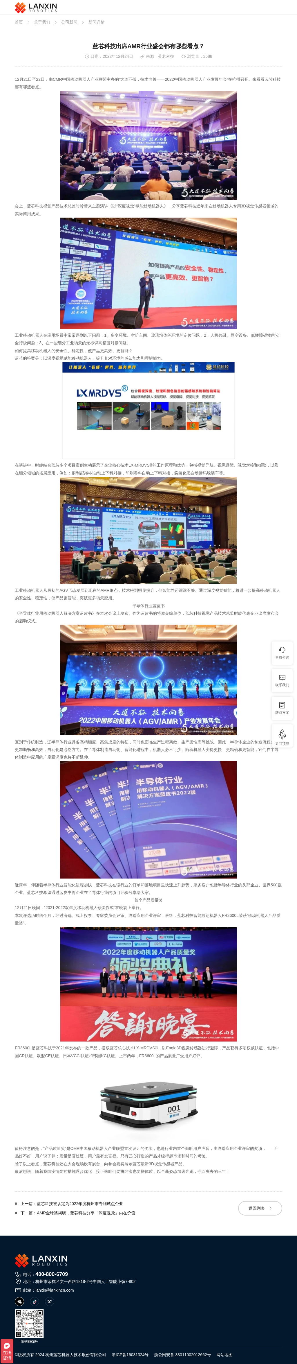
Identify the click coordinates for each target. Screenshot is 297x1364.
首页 (19, 22)
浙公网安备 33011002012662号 (182, 1354)
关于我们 (42, 22)
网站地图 (224, 1354)
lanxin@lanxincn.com (54, 1290)
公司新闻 (69, 22)
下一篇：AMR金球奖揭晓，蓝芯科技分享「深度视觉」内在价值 (78, 1213)
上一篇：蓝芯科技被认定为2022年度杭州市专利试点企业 (72, 1203)
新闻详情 (96, 22)
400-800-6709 (51, 1274)
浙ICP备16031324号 (130, 1354)
